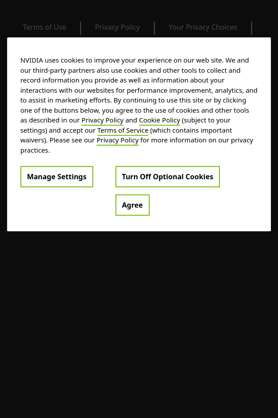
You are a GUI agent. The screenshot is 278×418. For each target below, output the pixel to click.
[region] (139, 134)
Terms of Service (122, 130)
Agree (132, 205)
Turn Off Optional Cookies (168, 176)
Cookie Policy (159, 119)
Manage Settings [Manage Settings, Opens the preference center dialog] (57, 176)
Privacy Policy (103, 119)
